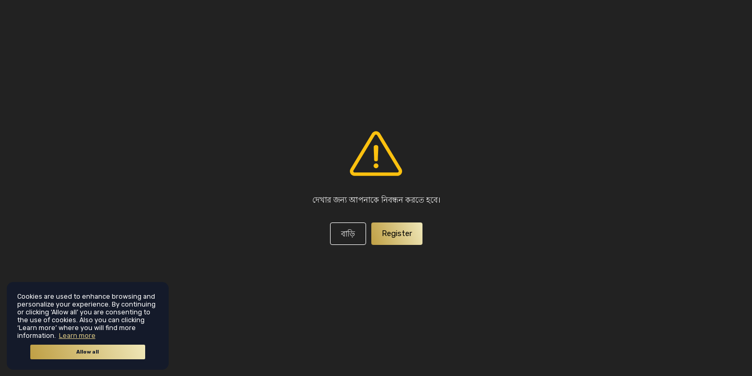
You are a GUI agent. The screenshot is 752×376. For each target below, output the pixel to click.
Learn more (77, 335)
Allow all (87, 352)
